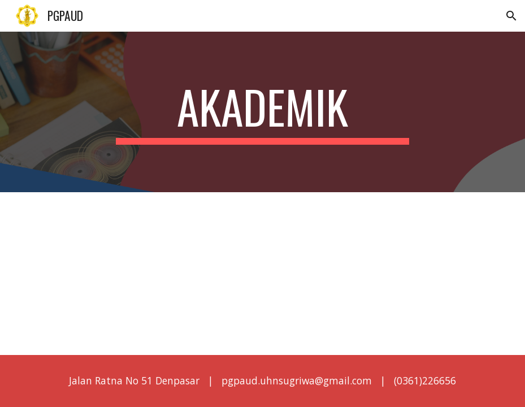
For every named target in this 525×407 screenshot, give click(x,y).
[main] (262, 112)
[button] (511, 15)
